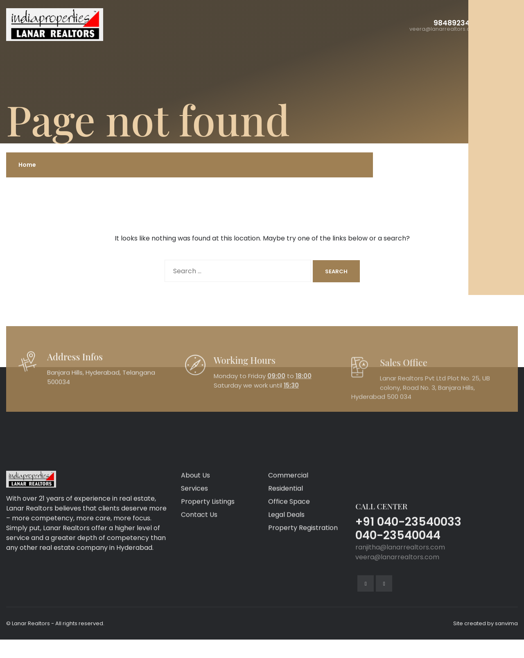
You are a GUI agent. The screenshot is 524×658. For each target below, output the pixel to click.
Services (194, 547)
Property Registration (303, 586)
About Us (195, 534)
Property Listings (208, 560)
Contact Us (199, 573)
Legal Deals (286, 573)
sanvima (506, 623)
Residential (285, 547)
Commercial (288, 534)
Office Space (289, 560)
